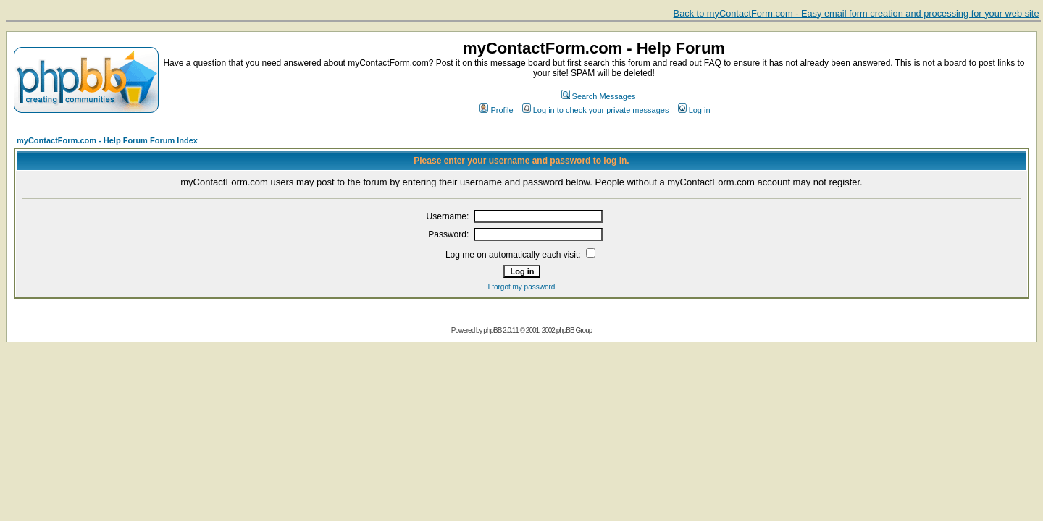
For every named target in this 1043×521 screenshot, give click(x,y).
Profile (496, 110)
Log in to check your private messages (595, 110)
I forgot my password (522, 287)
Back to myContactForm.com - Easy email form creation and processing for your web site (856, 13)
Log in (694, 110)
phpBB (492, 330)
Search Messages (598, 96)
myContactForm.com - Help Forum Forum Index (107, 140)
